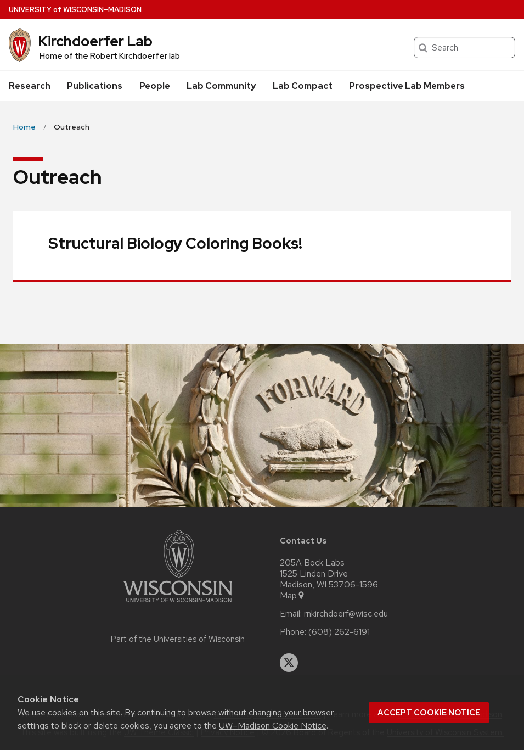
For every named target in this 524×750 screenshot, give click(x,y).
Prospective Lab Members (407, 86)
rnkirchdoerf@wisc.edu (346, 613)
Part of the (178, 639)
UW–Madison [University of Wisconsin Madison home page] (75, 9)
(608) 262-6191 (339, 631)
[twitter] (289, 662)
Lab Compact (303, 86)
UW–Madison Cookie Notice (272, 725)
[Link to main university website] (178, 604)
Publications (94, 86)
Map (293, 595)
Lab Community (221, 86)
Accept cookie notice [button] (428, 712)
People (154, 86)
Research (29, 86)
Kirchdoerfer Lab (95, 41)
